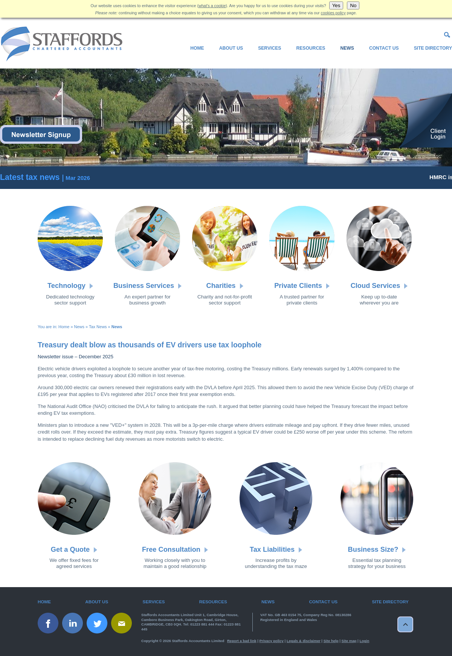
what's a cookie (212, 5)
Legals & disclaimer (304, 641)
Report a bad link (242, 641)
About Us (231, 48)
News (347, 48)
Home (197, 48)
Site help (331, 641)
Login (364, 641)
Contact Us (384, 48)
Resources (310, 48)
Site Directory (433, 48)
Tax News (98, 326)
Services (269, 48)
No (353, 5)
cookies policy (333, 13)
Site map (349, 641)
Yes (336, 5)
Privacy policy (272, 641)
